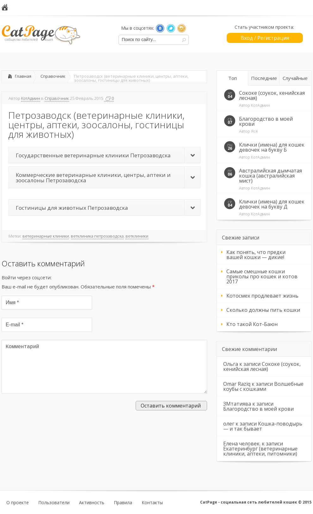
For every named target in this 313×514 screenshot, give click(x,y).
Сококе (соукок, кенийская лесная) (272, 95)
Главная (23, 76)
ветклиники (137, 236)
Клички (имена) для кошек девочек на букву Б (271, 147)
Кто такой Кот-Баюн (252, 324)
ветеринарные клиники (45, 236)
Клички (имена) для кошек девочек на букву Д (271, 204)
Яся (254, 131)
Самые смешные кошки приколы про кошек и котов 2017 (262, 276)
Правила (123, 502)
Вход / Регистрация (265, 37)
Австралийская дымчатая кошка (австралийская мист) (270, 175)
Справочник (52, 76)
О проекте (17, 502)
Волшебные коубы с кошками (263, 386)
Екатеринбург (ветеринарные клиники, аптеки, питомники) (260, 451)
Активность (91, 502)
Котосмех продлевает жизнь (262, 295)
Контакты (152, 502)
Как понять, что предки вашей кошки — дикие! (255, 255)
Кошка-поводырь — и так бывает (262, 426)
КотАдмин (30, 98)
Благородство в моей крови (266, 121)
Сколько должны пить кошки (263, 309)
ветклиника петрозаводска (97, 236)
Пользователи (54, 502)
